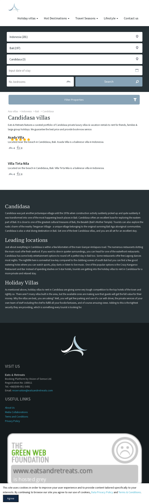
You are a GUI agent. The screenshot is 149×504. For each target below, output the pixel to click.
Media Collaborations (16, 412)
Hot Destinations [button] (56, 18)
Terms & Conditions (129, 492)
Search (123, 82)
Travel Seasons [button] (86, 18)
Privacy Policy (12, 421)
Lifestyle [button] (111, 18)
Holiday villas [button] (27, 18)
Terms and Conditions (16, 416)
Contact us (131, 18)
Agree (10, 498)
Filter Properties (102, 100)
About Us (9, 407)
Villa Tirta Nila (18, 163)
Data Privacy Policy (102, 492)
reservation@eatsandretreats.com (32, 390)
